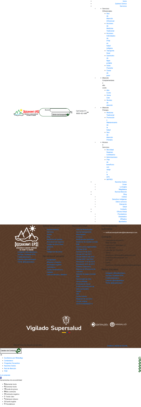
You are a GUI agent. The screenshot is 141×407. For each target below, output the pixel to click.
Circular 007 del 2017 (84, 254)
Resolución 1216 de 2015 (85, 262)
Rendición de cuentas (54, 239)
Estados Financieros (83, 267)
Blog (48, 237)
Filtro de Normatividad (84, 229)
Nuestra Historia (53, 229)
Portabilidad (51, 260)
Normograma (80, 234)
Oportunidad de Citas (83, 279)
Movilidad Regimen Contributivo (110, 152)
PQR (48, 249)
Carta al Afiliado (81, 281)
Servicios (50, 232)
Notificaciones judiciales (85, 239)
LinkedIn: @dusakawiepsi (115, 280)
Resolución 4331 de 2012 (85, 264)
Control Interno (81, 296)
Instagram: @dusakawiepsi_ (116, 273)
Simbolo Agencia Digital (117, 346)
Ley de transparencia (83, 232)
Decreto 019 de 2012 (84, 252)
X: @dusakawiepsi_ (113, 278)
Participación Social (83, 284)
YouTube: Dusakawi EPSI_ (115, 275)
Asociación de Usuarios (55, 242)
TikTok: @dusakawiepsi (114, 283)
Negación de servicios (84, 299)
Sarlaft (78, 291)
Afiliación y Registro (54, 262)
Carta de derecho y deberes (57, 275)
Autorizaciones (111, 157)
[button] (1, 378)
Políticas (79, 237)
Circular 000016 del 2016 (85, 257)
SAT (77, 294)
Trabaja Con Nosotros (54, 252)
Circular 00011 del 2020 (84, 259)
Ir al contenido (5, 375)
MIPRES (109, 179)
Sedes (49, 234)
